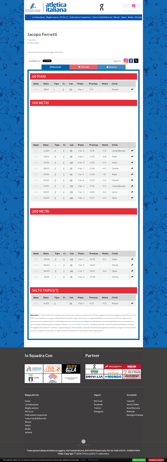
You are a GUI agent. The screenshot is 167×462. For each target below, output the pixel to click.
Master (117, 17)
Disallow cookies (156, 460)
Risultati (55, 67)
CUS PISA (31, 40)
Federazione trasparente (80, 17)
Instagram (98, 411)
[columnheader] (36, 84)
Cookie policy (103, 454)
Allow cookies (139, 460)
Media (130, 17)
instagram (133, 5)
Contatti (130, 401)
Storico (112, 67)
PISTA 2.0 (64, 17)
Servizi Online (133, 404)
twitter (128, 5)
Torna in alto (84, 445)
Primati (83, 67)
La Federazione (38, 17)
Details (83, 460)
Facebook (98, 404)
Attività (137, 17)
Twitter (97, 408)
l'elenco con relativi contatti (78, 324)
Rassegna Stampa (135, 415)
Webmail (131, 411)
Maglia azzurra (52, 17)
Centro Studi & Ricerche (102, 17)
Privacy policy (89, 454)
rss (138, 5)
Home (27, 401)
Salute (124, 17)
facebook (124, 5)
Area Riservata (133, 408)
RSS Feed (98, 401)
